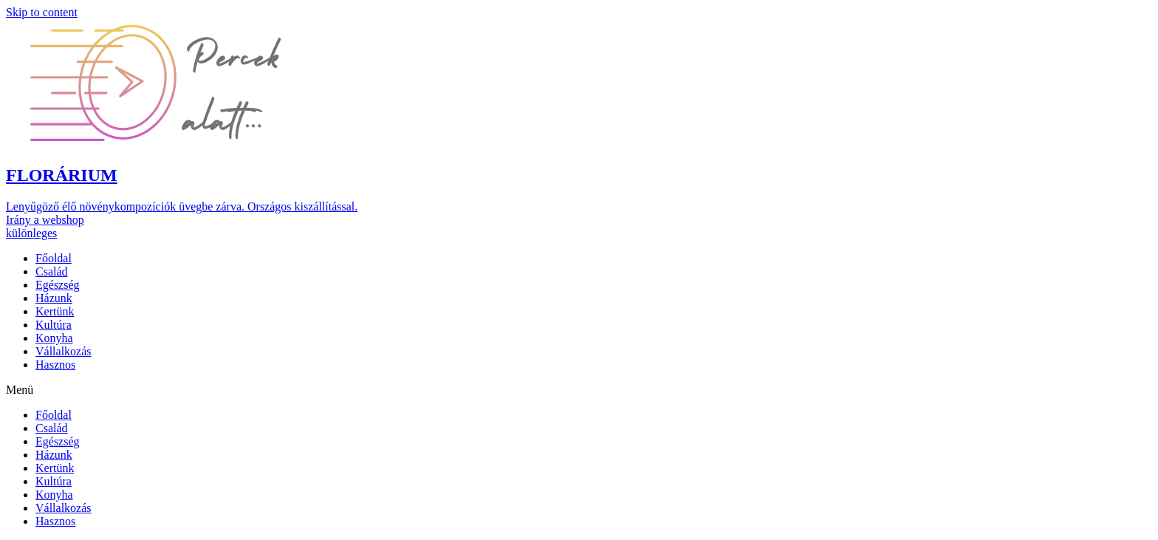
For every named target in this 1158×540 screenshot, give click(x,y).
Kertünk (54, 311)
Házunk (53, 298)
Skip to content (42, 12)
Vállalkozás (63, 351)
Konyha (54, 338)
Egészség (57, 284)
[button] (190, 83)
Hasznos (55, 364)
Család (51, 271)
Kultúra (53, 324)
